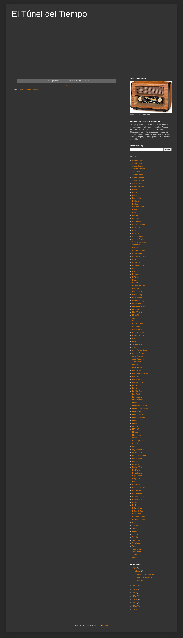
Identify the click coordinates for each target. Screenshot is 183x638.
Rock (134, 505)
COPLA (135, 268)
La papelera (138, 581)
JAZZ (134, 347)
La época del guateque (143, 577)
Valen (134, 558)
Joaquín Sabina (138, 353)
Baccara (135, 189)
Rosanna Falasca (139, 517)
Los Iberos (136, 376)
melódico (135, 426)
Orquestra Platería (139, 455)
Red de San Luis (138, 488)
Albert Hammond (138, 169)
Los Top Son (137, 391)
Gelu (134, 321)
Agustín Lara (137, 163)
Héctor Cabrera (138, 335)
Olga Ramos (137, 452)
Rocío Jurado (137, 502)
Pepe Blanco (137, 476)
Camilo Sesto (137, 222)
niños (134, 447)
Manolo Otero (137, 400)
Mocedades (136, 435)
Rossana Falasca (139, 520)
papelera (135, 461)
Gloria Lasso (137, 327)
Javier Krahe (137, 344)
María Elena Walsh (139, 406)
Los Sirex (135, 388)
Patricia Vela (137, 467)
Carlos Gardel (137, 230)
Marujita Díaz (137, 420)
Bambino (135, 195)
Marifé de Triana (138, 417)
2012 (135, 603)
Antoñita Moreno (138, 184)
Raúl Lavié (136, 485)
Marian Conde (137, 414)
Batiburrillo (136, 201)
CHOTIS (135, 248)
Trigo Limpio (137, 549)
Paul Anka (136, 470)
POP (134, 482)
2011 (135, 606)
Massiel (135, 423)
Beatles (135, 204)
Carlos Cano (137, 227)
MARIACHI (136, 412)
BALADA (135, 192)
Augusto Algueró (138, 186)
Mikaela (135, 432)
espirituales (136, 303)
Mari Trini (135, 403)
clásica (135, 259)
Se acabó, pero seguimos (144, 574)
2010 (135, 609)
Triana (134, 546)
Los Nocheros (137, 382)
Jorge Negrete (137, 356)
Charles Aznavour (139, 242)
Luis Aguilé (136, 394)
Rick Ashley (136, 490)
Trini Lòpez (136, 552)
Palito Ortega (137, 458)
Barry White (136, 198)
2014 (135, 596)
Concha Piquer (138, 263)
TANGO (135, 528)
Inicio (66, 86)
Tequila (135, 537)
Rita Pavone (137, 493)
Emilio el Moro (137, 297)
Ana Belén (136, 172)
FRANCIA (136, 315)
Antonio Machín (138, 181)
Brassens (135, 219)
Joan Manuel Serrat (139, 350)
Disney (135, 280)
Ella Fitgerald (137, 292)
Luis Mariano (137, 397)
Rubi (134, 523)
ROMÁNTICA (137, 511)
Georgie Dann (137, 324)
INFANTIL (136, 341)
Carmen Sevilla (138, 239)
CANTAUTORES (138, 225)
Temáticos (136, 534)
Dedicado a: (136, 274)
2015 (135, 593)
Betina (134, 210)
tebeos (134, 531)
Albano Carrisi (137, 166)
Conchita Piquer (138, 265)
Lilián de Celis (137, 368)
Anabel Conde (137, 175)
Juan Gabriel (137, 362)
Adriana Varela (138, 160)
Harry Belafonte (138, 333)
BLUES (135, 213)
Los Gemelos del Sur (140, 373)
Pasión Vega (137, 464)
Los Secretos (137, 385)
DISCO (135, 277)
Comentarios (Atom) (30, 90)
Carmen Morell (138, 236)
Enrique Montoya (138, 301)
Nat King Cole (137, 441)
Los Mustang (137, 379)
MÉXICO (135, 429)
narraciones (136, 438)
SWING (135, 526)
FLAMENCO (137, 312)
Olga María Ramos (139, 450)
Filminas (135, 309)
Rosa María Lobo (138, 514)
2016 (135, 589)
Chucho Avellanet (139, 251)
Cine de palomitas (139, 257)
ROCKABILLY (137, 508)
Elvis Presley (137, 295)
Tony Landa (136, 543)
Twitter (134, 555)
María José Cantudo (140, 409)
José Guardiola (138, 359)
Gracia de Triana (138, 330)
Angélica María (138, 178)
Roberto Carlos (138, 496)
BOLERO (135, 216)
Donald (135, 283)
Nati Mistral (136, 444)
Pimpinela (136, 479)
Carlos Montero (138, 233)
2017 (135, 586)
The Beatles (136, 540)
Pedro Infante (137, 473)
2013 (135, 599)
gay (133, 318)
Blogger (105, 625)
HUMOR (135, 338)
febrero (138, 571)
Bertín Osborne (138, 207)
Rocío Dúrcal (137, 499)
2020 (135, 568)
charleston (136, 245)
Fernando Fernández (140, 306)
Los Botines (136, 371)
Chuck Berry (137, 254)
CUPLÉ (135, 271)
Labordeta (136, 365)
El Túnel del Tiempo (49, 14)
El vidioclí (136, 289)
